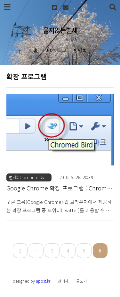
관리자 (63, 281)
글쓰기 (81, 281)
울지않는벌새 (60, 30)
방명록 (80, 50)
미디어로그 (55, 50)
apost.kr (43, 281)
